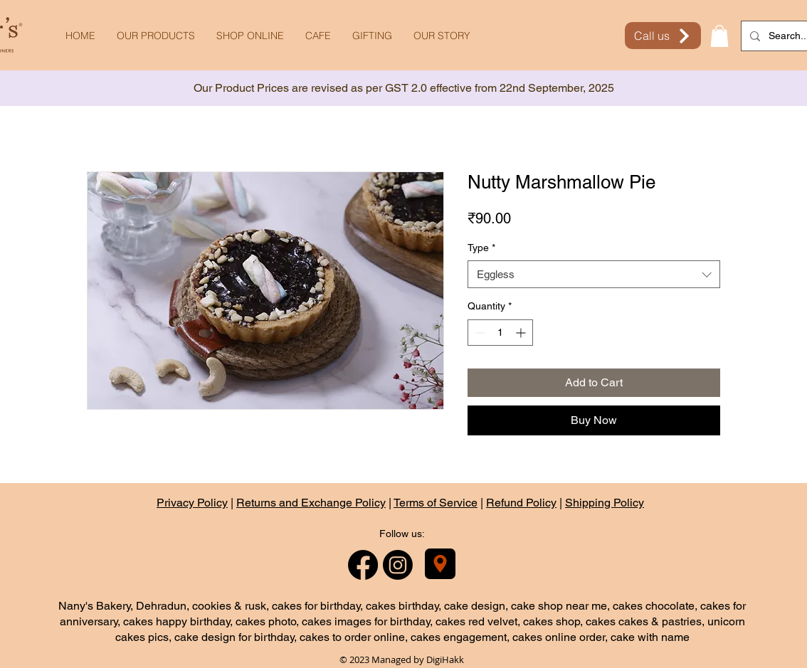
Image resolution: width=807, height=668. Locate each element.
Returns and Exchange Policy (311, 502)
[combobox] (594, 274)
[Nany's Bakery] (440, 563)
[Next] (732, 88)
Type (481, 247)
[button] (719, 36)
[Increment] (522, 332)
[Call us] (663, 35)
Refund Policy (521, 502)
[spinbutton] (500, 332)
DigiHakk (445, 659)
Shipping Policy (604, 502)
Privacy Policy (192, 502)
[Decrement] (478, 332)
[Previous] (74, 88)
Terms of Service (436, 502)
